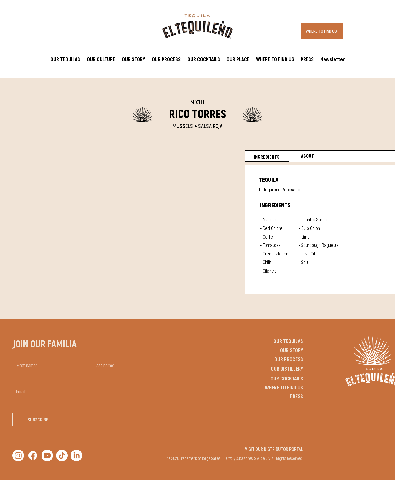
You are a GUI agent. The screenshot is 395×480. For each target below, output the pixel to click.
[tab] (267, 156)
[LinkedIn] (76, 455)
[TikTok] (62, 455)
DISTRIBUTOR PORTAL (283, 449)
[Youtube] (47, 455)
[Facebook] (33, 455)
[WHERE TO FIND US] (322, 31)
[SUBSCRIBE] (37, 419)
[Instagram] (18, 455)
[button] (100, 59)
